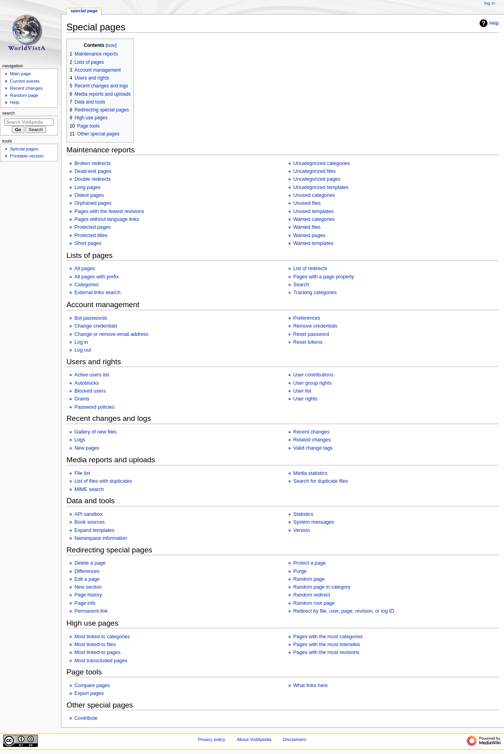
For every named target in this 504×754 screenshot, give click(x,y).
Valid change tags (313, 448)
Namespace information (100, 538)
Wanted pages (309, 235)
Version (301, 530)
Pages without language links (106, 219)
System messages (313, 522)
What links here (310, 685)
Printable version (26, 156)
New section (88, 587)
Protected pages (92, 227)
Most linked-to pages (97, 652)
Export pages (89, 693)
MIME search (89, 489)
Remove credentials (315, 326)
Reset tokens (307, 342)
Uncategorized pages (317, 179)
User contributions (313, 375)
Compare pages (92, 685)
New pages (86, 448)
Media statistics (310, 473)
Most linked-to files (95, 644)
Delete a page (90, 563)
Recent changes (311, 432)
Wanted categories (314, 219)
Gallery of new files (95, 432)
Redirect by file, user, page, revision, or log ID (343, 611)
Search (301, 284)
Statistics (303, 514)
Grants (81, 399)
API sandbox (88, 514)
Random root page (314, 603)
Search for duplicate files (320, 481)
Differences (87, 571)
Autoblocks (86, 383)
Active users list (91, 375)
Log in (81, 342)
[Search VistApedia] (29, 122)
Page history (88, 595)
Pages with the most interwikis (326, 644)
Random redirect (311, 595)
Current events (24, 81)
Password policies (94, 407)
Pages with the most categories (328, 636)
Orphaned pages (93, 203)
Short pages (87, 243)
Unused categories (314, 195)
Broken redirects (92, 163)
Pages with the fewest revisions (109, 211)
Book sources (89, 522)
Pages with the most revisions (326, 652)
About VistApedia (254, 739)
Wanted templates (313, 243)
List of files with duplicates (103, 481)
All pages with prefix (96, 277)
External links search (97, 292)
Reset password (311, 334)
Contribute (86, 718)
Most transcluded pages (101, 660)
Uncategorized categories (321, 163)
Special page (84, 10)
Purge (300, 571)
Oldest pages (89, 195)
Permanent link (91, 611)
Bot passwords (90, 318)
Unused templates (313, 211)
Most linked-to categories (102, 636)
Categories (86, 284)
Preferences (306, 318)
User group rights (312, 383)
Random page (309, 579)
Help (488, 23)
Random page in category (321, 587)
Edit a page (87, 579)
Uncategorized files (314, 171)
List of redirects (310, 268)
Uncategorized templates (320, 187)
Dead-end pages (92, 171)
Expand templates (94, 530)
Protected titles (90, 235)
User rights (305, 399)
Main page (20, 73)
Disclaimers (294, 739)
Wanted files (307, 227)
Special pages (24, 148)
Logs (79, 440)
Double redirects (92, 179)
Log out (82, 350)
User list (302, 391)
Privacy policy (211, 739)
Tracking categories (315, 292)
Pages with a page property (323, 277)
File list (82, 473)
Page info (85, 603)
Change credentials (95, 326)
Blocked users (90, 391)
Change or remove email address (111, 334)
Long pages (87, 187)
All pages (84, 268)
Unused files (307, 203)
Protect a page (309, 563)
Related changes (312, 440)
